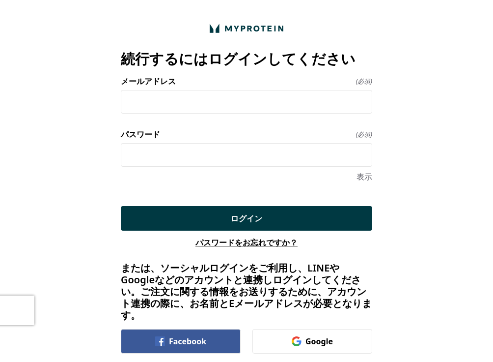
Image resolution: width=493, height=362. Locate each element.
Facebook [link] (180, 341)
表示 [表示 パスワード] (364, 176)
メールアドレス (246, 81)
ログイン (246, 218)
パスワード (246, 134)
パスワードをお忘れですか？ (246, 242)
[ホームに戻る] (246, 28)
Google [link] (312, 341)
